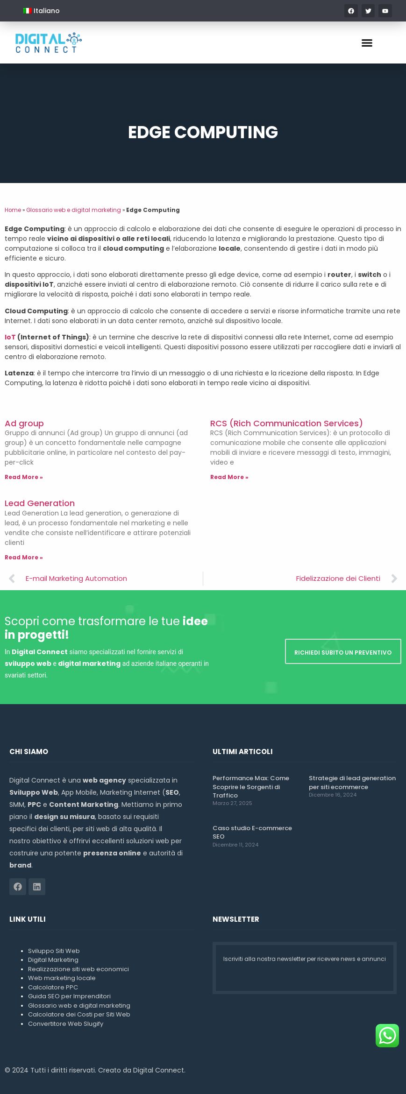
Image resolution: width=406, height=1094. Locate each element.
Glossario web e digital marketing (73, 210)
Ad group (24, 423)
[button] (367, 42)
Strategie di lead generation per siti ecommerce (352, 782)
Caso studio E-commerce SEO (252, 832)
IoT (10, 337)
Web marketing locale (62, 978)
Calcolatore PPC (53, 987)
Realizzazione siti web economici (78, 969)
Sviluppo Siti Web (54, 950)
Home (13, 210)
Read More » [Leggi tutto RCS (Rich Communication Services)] (229, 477)
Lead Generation (40, 503)
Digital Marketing (53, 959)
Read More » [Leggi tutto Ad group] (24, 477)
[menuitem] (41, 10)
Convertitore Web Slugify (65, 1023)
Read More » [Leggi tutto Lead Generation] (24, 557)
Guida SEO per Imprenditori (69, 996)
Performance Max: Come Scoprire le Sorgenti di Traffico (251, 786)
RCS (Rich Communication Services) (286, 423)
